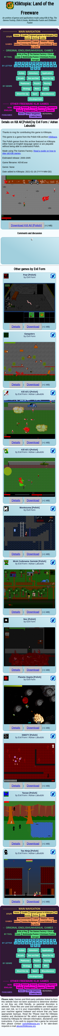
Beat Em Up (48, 78)
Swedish (50, 110)
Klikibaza (53, 137)
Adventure (33, 73)
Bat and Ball (33, 78)
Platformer (25, 83)
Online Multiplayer (30, 44)
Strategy (26, 89)
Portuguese (30, 110)
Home (16, 35)
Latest (35, 41)
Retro (37, 89)
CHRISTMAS (35, 116)
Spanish (40, 110)
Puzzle (37, 83)
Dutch (17, 108)
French (34, 108)
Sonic (21, 114)
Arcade (21, 78)
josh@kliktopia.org (31, 1023)
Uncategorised (35, 99)
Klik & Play (22, 54)
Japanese (52, 108)
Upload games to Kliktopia (41, 35)
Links (43, 38)
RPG (46, 89)
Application (47, 73)
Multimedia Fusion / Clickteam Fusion (39, 57)
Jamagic (35, 60)
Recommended (24, 41)
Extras (35, 38)
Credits (25, 35)
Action (21, 73)
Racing (47, 83)
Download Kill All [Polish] (26, 225)
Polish (19, 110)
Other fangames (33, 114)
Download (33, 326)
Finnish (25, 108)
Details (16, 326)
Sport (35, 94)
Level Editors (45, 44)
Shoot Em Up (22, 94)
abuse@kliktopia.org (26, 1026)
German (42, 108)
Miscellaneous (48, 94)
